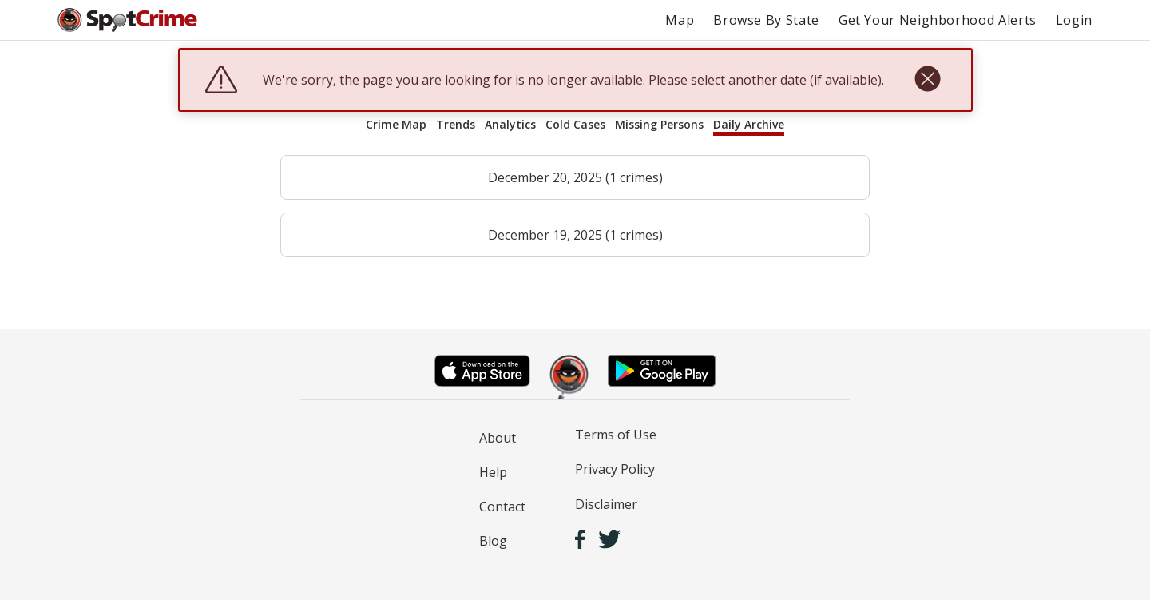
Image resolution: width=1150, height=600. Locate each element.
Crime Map (396, 124)
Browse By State (766, 20)
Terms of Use (615, 434)
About (497, 438)
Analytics (510, 124)
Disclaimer (606, 504)
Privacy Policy (615, 469)
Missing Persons (659, 124)
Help (493, 472)
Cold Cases (575, 124)
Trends (455, 124)
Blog (493, 541)
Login (1074, 20)
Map (679, 20)
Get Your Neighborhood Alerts (938, 20)
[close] (928, 80)
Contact (502, 506)
